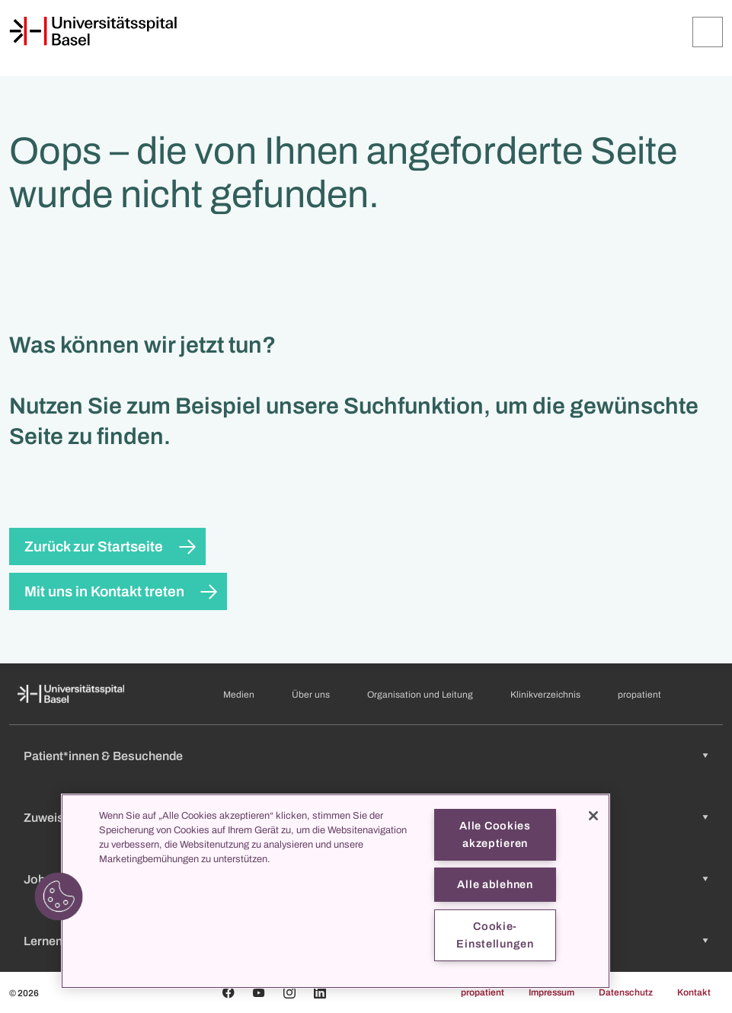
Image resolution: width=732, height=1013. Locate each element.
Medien (238, 694)
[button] (58, 896)
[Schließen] (593, 815)
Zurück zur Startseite (93, 546)
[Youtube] (259, 992)
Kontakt (694, 992)
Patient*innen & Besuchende (103, 755)
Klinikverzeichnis (545, 694)
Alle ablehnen (494, 884)
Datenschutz (626, 992)
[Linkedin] (320, 992)
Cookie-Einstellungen (494, 935)
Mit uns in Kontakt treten (104, 591)
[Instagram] (289, 992)
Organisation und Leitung (420, 694)
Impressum (551, 992)
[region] (335, 891)
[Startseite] (93, 31)
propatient (639, 694)
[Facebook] (228, 992)
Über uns (311, 694)
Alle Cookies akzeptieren (495, 834)
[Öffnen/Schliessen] (707, 32)
